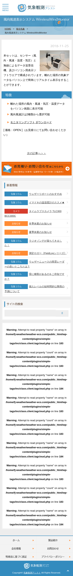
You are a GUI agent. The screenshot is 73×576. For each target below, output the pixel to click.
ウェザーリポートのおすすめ (45, 194)
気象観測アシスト (32, 573)
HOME (8, 29)
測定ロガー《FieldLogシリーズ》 (48, 253)
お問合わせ (53, 548)
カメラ (16, 211)
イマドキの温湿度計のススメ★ (46, 202)
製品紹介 (53, 540)
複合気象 (20, 29)
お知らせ (16, 223)
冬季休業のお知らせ (40, 223)
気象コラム (16, 193)
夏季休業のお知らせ (40, 232)
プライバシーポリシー (53, 556)
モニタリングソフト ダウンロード (31, 122)
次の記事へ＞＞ (36, 153)
